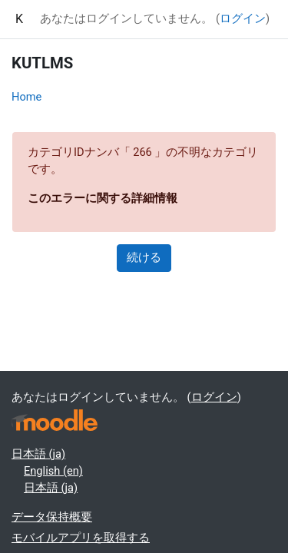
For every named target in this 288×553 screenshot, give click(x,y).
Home (26, 97)
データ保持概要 (52, 517)
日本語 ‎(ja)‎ (38, 454)
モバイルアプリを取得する (81, 538)
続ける (144, 257)
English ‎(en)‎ (53, 471)
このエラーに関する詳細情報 (102, 198)
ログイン (243, 18)
